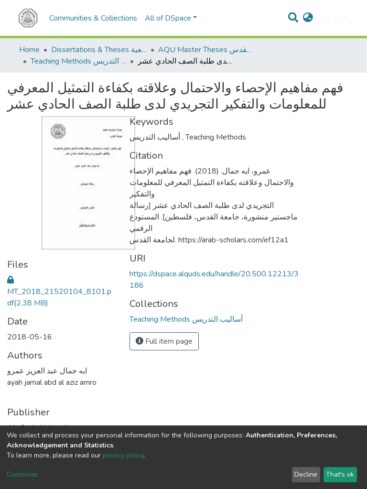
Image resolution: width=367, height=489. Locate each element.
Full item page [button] (164, 341)
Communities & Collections (93, 18)
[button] (308, 18)
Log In (329, 18)
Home (29, 49)
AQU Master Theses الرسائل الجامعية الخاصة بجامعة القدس (206, 49)
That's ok (340, 474)
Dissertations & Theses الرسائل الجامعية (99, 49)
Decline (305, 474)
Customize (22, 474)
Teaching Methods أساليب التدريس (78, 61)
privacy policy (123, 455)
